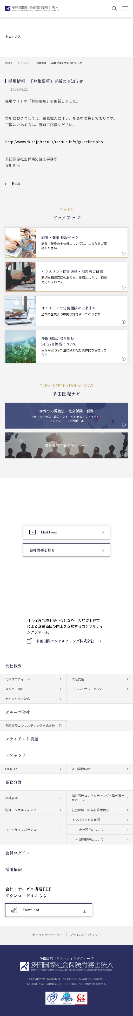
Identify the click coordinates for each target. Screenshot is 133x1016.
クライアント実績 (21, 739)
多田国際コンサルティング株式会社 (30, 725)
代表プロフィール (17, 679)
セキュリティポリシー (47, 934)
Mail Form (49, 532)
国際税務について (91, 839)
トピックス (15, 755)
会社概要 (13, 665)
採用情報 (13, 869)
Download (31, 910)
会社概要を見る (42, 550)
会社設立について (91, 829)
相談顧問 (11, 798)
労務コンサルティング (20, 810)
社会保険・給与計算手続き (90, 810)
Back (16, 183)
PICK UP (11, 769)
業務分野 (13, 782)
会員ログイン (17, 853)
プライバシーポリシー (85, 934)
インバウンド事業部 (86, 819)
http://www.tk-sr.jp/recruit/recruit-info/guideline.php (54, 141)
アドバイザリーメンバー (89, 689)
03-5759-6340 (51, 508)
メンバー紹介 (14, 689)
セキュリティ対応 (17, 698)
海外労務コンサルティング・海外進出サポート (98, 797)
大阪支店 (78, 679)
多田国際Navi (81, 769)
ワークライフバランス (20, 829)
